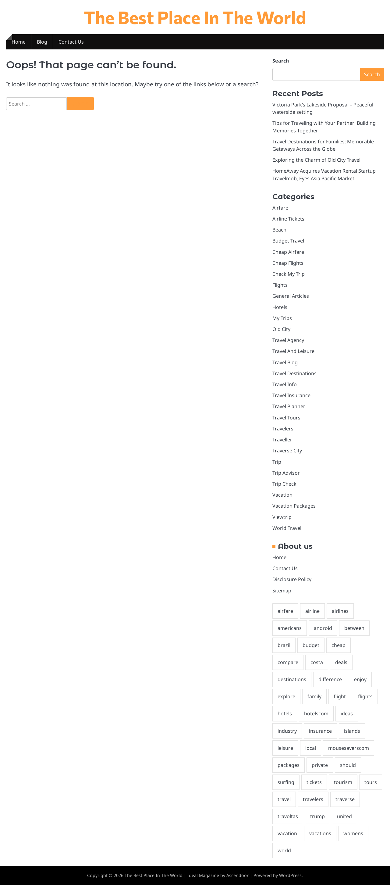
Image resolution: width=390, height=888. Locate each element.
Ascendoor (237, 879)
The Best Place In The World (195, 17)
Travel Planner (288, 407)
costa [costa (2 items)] (316, 664)
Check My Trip (288, 274)
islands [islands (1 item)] (352, 733)
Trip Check (284, 485)
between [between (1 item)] (354, 630)
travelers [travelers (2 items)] (313, 802)
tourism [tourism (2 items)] (343, 785)
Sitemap (281, 592)
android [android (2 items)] (323, 630)
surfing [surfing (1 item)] (286, 785)
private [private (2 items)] (320, 767)
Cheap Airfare (288, 252)
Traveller (282, 441)
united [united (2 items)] (344, 819)
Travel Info (284, 386)
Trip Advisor (286, 474)
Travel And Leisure (293, 352)
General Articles (290, 297)
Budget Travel (288, 241)
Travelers (282, 430)
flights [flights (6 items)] (365, 699)
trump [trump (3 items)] (317, 819)
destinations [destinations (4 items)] (292, 681)
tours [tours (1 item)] (370, 785)
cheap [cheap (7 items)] (339, 647)
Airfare (280, 208)
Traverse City (287, 452)
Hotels (279, 308)
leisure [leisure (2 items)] (285, 750)
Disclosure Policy (291, 581)
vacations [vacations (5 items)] (320, 836)
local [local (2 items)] (310, 750)
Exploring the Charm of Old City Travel (316, 160)
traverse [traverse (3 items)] (345, 802)
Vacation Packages (294, 507)
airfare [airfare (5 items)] (285, 613)
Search (280, 61)
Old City (281, 330)
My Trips (282, 319)
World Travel (286, 530)
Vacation (282, 496)
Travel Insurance (291, 397)
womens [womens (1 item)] (353, 836)
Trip (276, 463)
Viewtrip (282, 519)
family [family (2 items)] (314, 699)
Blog (42, 42)
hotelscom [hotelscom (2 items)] (316, 716)
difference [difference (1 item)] (330, 681)
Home (19, 42)
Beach (279, 230)
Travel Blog (285, 363)
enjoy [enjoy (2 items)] (360, 681)
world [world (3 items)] (284, 853)
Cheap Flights (287, 264)
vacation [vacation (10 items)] (287, 836)
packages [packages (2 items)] (289, 767)
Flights (280, 286)
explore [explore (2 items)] (286, 699)
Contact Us (71, 42)
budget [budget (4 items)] (311, 647)
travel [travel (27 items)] (284, 802)
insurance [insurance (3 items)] (320, 733)
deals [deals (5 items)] (341, 664)
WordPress (290, 879)
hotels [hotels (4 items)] (285, 716)
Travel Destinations (294, 374)
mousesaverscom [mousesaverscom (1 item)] (348, 750)
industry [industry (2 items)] (287, 733)
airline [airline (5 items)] (312, 613)
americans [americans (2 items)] (290, 630)
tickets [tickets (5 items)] (314, 785)
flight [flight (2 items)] (340, 699)
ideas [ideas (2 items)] (347, 716)
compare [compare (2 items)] (288, 664)
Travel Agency (288, 341)
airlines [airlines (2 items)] (340, 613)
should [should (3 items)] (348, 767)
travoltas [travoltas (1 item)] (288, 819)
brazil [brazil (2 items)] (284, 647)
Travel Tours (286, 419)
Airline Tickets (288, 219)
